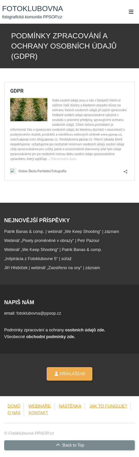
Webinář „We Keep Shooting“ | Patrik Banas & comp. (53, 249)
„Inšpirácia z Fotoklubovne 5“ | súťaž (38, 258)
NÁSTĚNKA (70, 406)
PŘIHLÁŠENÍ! (69, 374)
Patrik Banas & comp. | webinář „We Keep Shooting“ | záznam (61, 231)
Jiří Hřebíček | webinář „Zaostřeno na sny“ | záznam (52, 267)
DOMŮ (14, 406)
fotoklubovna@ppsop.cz (38, 313)
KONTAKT (38, 413)
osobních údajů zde (84, 330)
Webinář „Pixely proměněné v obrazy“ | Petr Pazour (52, 240)
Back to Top (69, 445)
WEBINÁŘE (40, 406)
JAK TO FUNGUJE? (108, 406)
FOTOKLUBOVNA (32, 8)
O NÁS (14, 413)
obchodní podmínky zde (50, 336)
